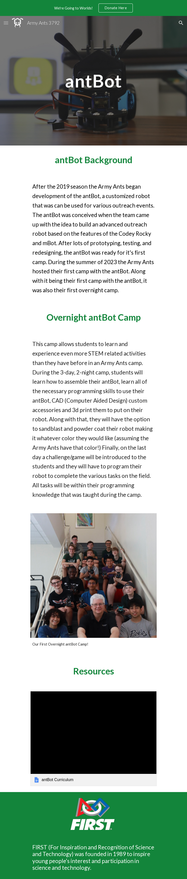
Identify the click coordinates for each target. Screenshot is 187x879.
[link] (93, 738)
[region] (93, 8)
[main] (93, 81)
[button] (6, 23)
